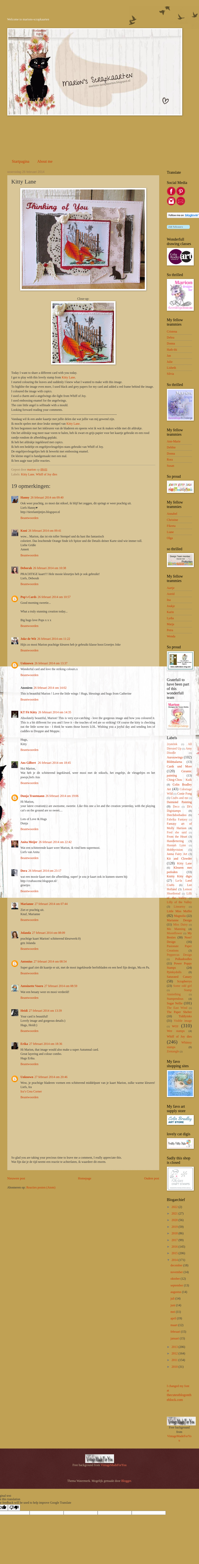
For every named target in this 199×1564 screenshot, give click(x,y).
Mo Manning (176, 929)
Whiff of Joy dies (46, 474)
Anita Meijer (29, 842)
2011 (175, 1360)
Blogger (126, 1480)
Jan (169, 355)
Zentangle (173, 1051)
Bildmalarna (174, 761)
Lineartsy (179, 906)
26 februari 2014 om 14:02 (50, 687)
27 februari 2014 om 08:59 (60, 986)
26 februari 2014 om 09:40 (47, 497)
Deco (176, 806)
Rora (170, 459)
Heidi (24, 1010)
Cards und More (179, 766)
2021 (175, 1213)
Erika (24, 1043)
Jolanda (26, 932)
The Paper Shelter (179, 1012)
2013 (175, 1346)
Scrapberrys (184, 981)
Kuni (24, 530)
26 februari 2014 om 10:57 (54, 597)
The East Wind (177, 1007)
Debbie (171, 447)
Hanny (25, 497)
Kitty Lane (68, 377)
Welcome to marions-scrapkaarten (28, 19)
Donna (171, 343)
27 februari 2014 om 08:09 (48, 932)
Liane (170, 532)
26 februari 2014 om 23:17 (44, 870)
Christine (172, 519)
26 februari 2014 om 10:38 (49, 568)
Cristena (172, 331)
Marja (170, 624)
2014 (175, 1260)
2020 (175, 1220)
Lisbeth (171, 367)
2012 (175, 1353)
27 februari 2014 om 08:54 (50, 961)
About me (44, 161)
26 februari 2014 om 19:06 (62, 796)
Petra (170, 630)
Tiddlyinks (185, 1016)
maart (174, 1325)
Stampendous (175, 998)
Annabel (172, 513)
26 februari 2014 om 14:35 (54, 712)
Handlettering (175, 841)
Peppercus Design (179, 954)
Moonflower (174, 933)
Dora (24, 870)
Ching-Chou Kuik (179, 779)
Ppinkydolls (174, 972)
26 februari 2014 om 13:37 (50, 663)
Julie (170, 361)
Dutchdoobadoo (177, 815)
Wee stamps (176, 1031)
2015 (175, 1253)
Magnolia (180, 915)
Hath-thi (172, 349)
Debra (170, 337)
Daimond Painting (179, 802)
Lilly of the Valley (179, 902)
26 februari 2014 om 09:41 (44, 530)
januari (175, 1338)
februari (176, 1331)
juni (173, 1305)
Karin (170, 612)
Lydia (170, 618)
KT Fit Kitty (29, 712)
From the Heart (177, 836)
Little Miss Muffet (179, 911)
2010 (175, 1366)
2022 (175, 1207)
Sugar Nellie (175, 1003)
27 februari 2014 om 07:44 (51, 903)
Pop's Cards (29, 597)
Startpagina (20, 161)
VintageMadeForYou (113, 1465)
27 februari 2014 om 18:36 (45, 1043)
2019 (175, 1226)
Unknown (27, 663)
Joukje (171, 606)
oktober (176, 1278)
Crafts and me (179, 797)
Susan (170, 465)
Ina (169, 599)
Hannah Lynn (176, 845)
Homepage (84, 1178)
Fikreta (171, 525)
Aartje (171, 588)
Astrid (171, 593)
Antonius (26, 961)
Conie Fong (184, 793)
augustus (176, 1292)
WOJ (175, 1026)
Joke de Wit (28, 638)
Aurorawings (175, 757)
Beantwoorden (29, 518)
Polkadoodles (183, 959)
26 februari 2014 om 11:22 (53, 638)
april (174, 1318)
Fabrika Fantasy (177, 819)
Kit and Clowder (179, 858)
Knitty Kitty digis (179, 876)
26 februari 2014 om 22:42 (55, 842)
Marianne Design (179, 920)
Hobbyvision (175, 849)
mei (173, 1311)
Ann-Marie (174, 441)
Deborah (26, 568)
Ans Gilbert (29, 762)
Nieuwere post (16, 1178)
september (177, 1285)
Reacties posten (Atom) (40, 1187)
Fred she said (177, 832)
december (177, 1265)
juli (173, 1298)
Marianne (27, 903)
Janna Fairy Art (177, 854)
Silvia (170, 373)
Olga (170, 538)
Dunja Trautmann (32, 796)
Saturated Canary (179, 976)
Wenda (171, 636)
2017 (175, 1240)
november (177, 1272)
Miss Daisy (180, 924)
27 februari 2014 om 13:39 (45, 1010)
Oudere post (151, 1178)
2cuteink (172, 744)
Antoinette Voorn (32, 986)
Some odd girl (182, 985)
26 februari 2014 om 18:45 (54, 762)
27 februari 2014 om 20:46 (50, 1077)
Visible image (183, 1020)
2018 (175, 1233)
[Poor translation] (14, 1507)
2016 (175, 1246)
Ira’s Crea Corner (31, 1091)
